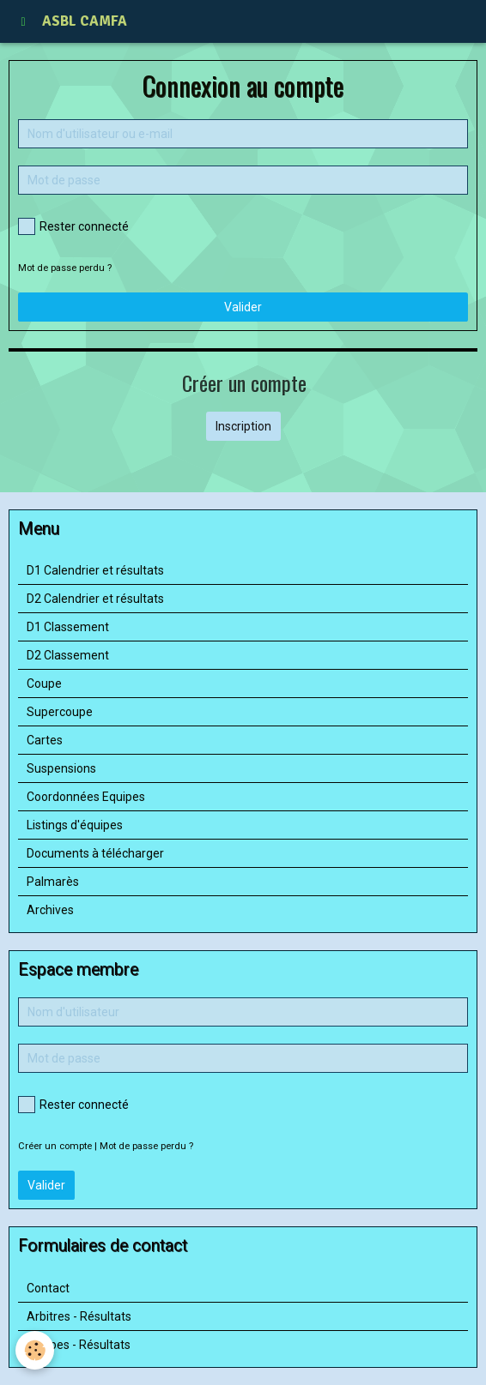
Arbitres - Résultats (79, 1316)
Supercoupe (60, 712)
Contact (48, 1288)
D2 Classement (68, 655)
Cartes (45, 740)
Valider (243, 307)
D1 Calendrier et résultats (95, 570)
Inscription (243, 426)
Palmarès (53, 881)
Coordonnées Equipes (86, 797)
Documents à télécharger (95, 853)
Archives (50, 910)
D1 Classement (68, 627)
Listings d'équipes (75, 825)
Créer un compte (55, 1146)
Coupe (44, 683)
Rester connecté (73, 226)
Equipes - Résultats (79, 1345)
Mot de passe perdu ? (65, 268)
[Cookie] (34, 1350)
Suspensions (61, 768)
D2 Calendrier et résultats (95, 598)
